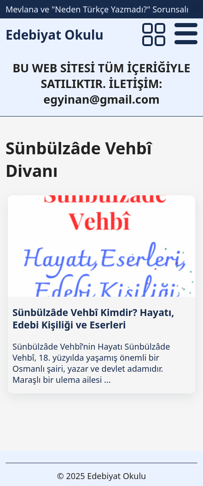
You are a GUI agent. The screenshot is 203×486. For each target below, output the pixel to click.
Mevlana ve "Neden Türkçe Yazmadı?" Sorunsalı (97, 9)
